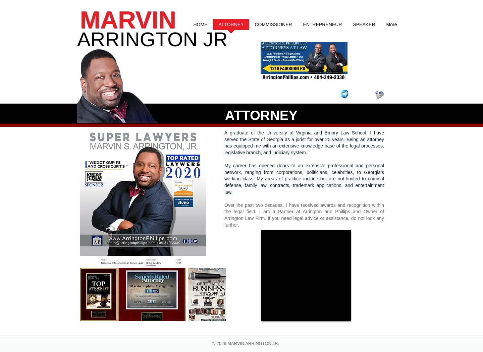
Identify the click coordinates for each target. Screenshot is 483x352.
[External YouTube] (306, 275)
